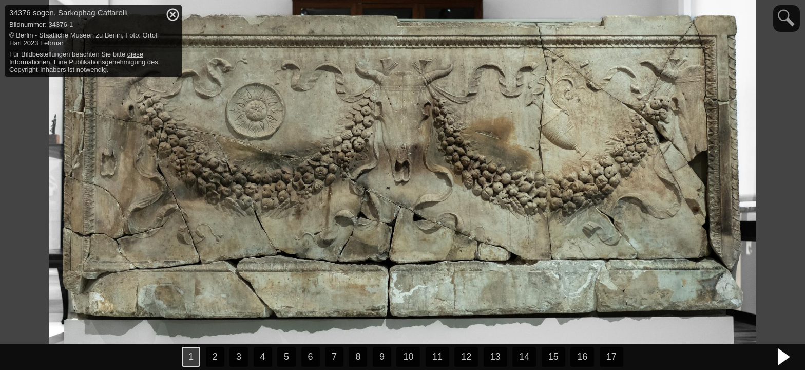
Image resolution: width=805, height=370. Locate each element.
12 (466, 356)
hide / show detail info (172, 14)
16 (582, 356)
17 (611, 356)
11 (437, 356)
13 (495, 356)
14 (524, 356)
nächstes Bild (784, 357)
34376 (68, 12)
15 (553, 356)
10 (408, 356)
